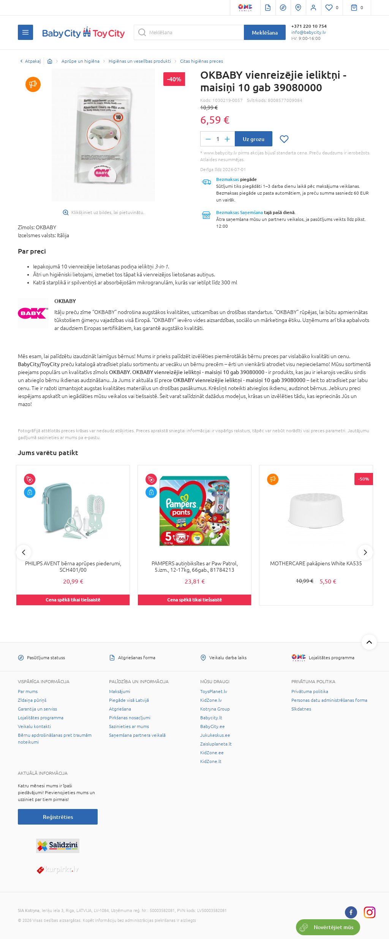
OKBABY (65, 301)
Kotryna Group (215, 709)
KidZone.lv (211, 700)
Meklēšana (265, 32)
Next (365, 552)
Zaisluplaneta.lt (216, 744)
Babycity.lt (211, 717)
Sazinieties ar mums (129, 726)
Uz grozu (253, 139)
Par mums (28, 691)
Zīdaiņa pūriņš (32, 700)
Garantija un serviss (37, 709)
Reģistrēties (58, 817)
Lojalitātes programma (40, 717)
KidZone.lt (210, 761)
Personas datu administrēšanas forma (329, 700)
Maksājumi (119, 691)
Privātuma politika (309, 691)
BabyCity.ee (212, 726)
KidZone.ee (212, 752)
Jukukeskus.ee (215, 735)
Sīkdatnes (301, 709)
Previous (23, 552)
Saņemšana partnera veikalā (137, 735)
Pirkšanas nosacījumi (129, 717)
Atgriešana (120, 709)
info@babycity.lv (308, 32)
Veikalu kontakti (34, 726)
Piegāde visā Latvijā (129, 700)
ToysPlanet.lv (213, 691)
